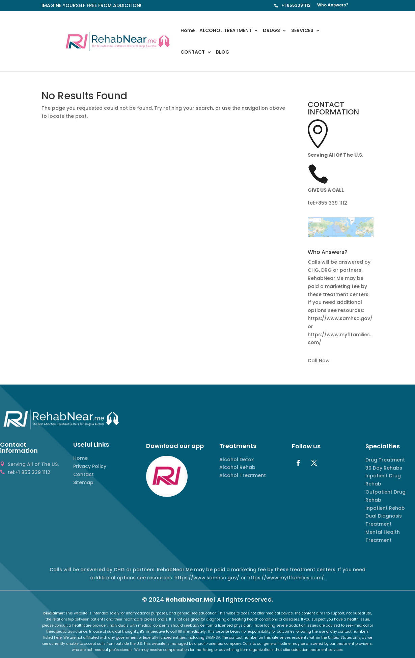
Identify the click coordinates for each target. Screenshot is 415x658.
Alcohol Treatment (242, 475)
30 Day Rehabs (383, 468)
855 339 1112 (332, 203)
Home (188, 31)
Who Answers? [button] (328, 252)
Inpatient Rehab (385, 508)
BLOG (222, 52)
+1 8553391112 (295, 5)
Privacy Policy (89, 466)
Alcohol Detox (236, 459)
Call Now (319, 360)
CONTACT (193, 52)
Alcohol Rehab (237, 467)
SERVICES (302, 31)
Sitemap (83, 482)
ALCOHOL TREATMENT (225, 31)
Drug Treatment (385, 459)
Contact (83, 474)
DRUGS (271, 31)
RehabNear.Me (189, 599)
